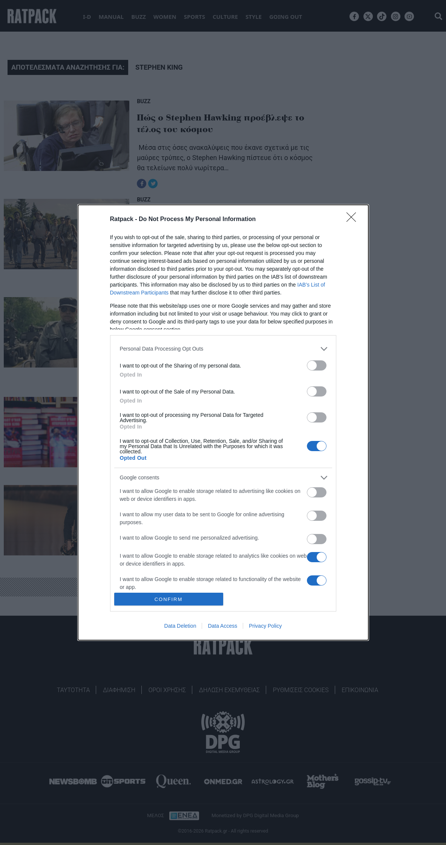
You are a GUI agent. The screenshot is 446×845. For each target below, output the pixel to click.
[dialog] (223, 422)
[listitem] (223, 349)
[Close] (353, 219)
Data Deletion (180, 626)
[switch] (316, 365)
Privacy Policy (265, 626)
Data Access (222, 626)
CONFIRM (169, 599)
